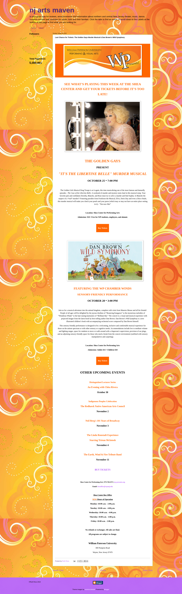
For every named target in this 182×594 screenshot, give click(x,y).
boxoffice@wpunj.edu (105, 486)
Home (34, 28)
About (41, 28)
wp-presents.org (119, 482)
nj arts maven (51, 10)
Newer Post (58, 570)
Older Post (148, 570)
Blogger (106, 589)
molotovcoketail (90, 589)
